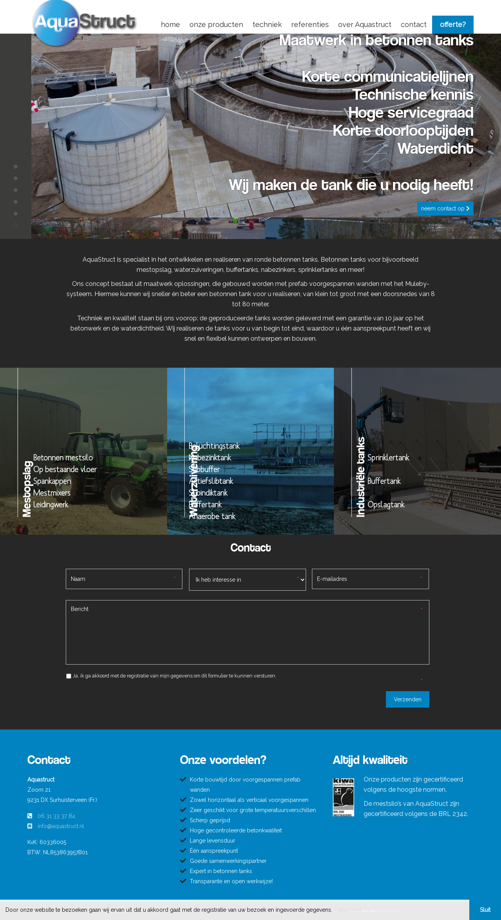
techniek (267, 24)
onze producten (216, 24)
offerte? (453, 24)
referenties (310, 24)
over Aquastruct (364, 24)
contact (414, 24)
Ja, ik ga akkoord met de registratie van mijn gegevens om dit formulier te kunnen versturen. (174, 676)
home (170, 24)
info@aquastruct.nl (61, 826)
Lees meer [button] (348, 910)
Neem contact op (445, 208)
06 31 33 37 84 (56, 816)
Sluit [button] (485, 910)
